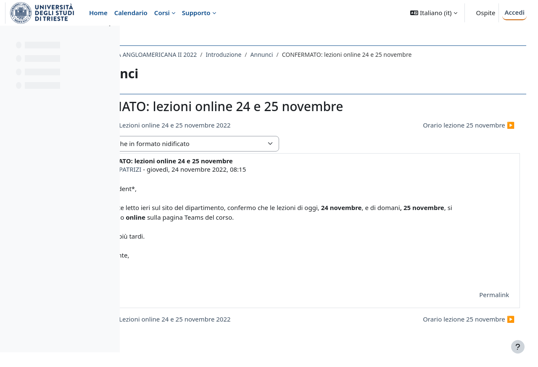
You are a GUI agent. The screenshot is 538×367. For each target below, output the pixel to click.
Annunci (336, 55)
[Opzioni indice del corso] (109, 38)
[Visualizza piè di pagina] (518, 347)
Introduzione (298, 55)
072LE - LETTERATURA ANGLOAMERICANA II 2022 (204, 55)
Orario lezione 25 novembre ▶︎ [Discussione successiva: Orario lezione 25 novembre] (457, 125)
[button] (433, 13)
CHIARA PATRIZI (192, 169)
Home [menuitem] (98, 12)
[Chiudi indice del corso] (9, 38)
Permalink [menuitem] (482, 294)
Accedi (514, 12)
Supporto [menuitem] (196, 12)
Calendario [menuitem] (131, 12)
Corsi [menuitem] (162, 12)
